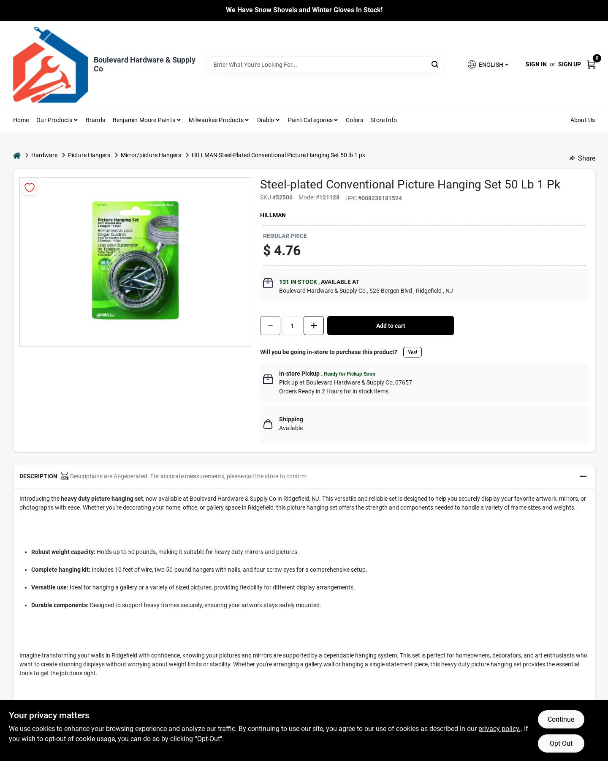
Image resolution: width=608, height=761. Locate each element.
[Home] (17, 155)
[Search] (435, 64)
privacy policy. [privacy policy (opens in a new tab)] (499, 729)
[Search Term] (325, 64)
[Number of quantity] (292, 325)
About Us (582, 120)
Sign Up (569, 64)
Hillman (273, 215)
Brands (95, 120)
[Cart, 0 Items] (591, 64)
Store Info (383, 120)
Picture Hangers (89, 155)
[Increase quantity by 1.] (314, 325)
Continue (561, 719)
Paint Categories (310, 120)
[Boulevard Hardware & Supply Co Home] (50, 65)
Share (582, 158)
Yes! (412, 352)
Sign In (536, 64)
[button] (487, 64)
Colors (354, 120)
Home (21, 120)
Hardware (44, 155)
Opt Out (561, 743)
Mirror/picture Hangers (151, 155)
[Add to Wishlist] (29, 187)
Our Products (54, 120)
